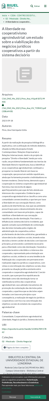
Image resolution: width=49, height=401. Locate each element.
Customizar (6, 392)
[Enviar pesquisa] (31, 6)
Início (4, 15)
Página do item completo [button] (16, 347)
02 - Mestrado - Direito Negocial (18, 18)
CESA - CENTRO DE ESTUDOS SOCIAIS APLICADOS (23, 15)
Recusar (12, 397)
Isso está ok (35, 397)
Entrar (37, 6)
